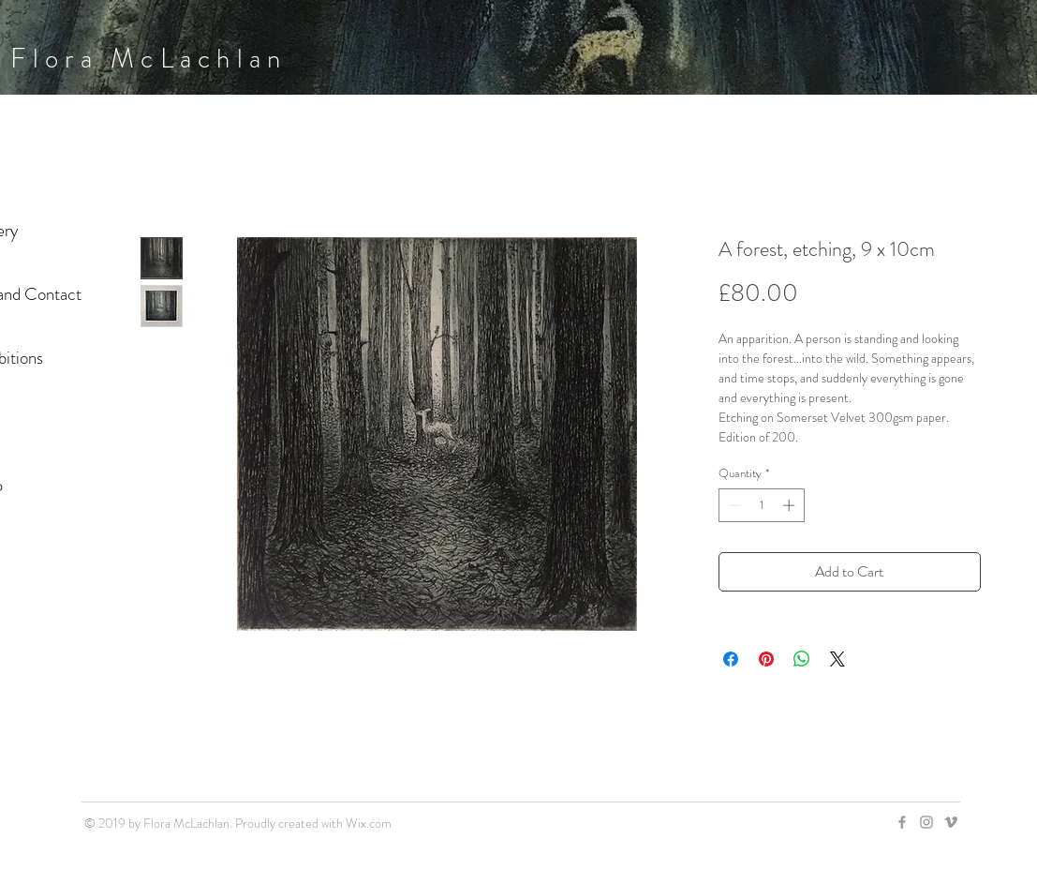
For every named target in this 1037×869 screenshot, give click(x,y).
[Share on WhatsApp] (802, 659)
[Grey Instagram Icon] (926, 822)
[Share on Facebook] (730, 659)
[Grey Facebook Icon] (902, 822)
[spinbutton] (761, 505)
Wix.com (369, 823)
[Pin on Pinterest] (766, 659)
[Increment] (790, 505)
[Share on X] (837, 659)
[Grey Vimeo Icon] (950, 822)
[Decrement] (732, 505)
